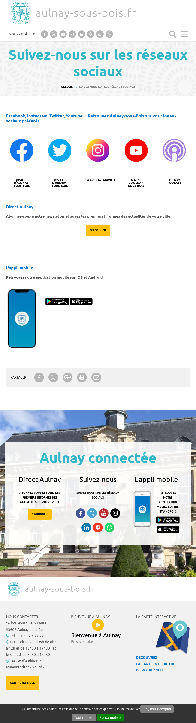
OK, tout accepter (157, 709)
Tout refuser (83, 718)
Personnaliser (110, 718)
